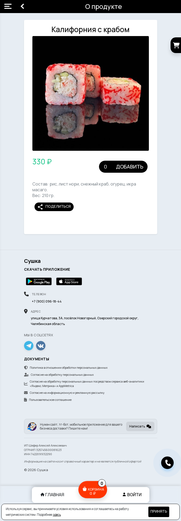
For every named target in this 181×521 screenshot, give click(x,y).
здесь (57, 514)
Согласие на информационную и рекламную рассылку (64, 393)
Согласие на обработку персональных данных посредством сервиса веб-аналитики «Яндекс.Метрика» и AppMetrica (84, 383)
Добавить (129, 166)
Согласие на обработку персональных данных (59, 375)
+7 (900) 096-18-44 (47, 301)
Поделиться (54, 207)
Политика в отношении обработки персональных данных (66, 367)
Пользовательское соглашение (48, 400)
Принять (158, 511)
